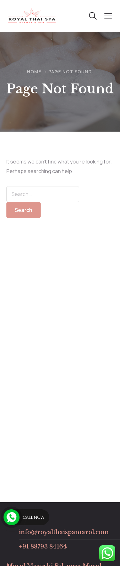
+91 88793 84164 (43, 546)
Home (34, 72)
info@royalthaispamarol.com (64, 532)
